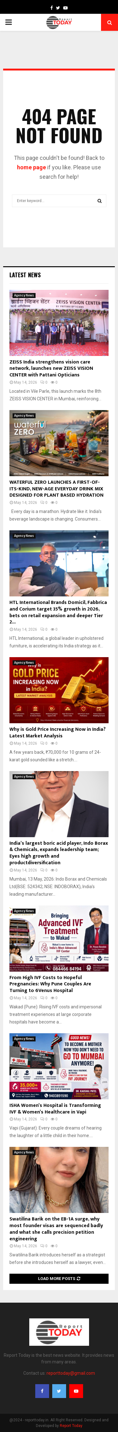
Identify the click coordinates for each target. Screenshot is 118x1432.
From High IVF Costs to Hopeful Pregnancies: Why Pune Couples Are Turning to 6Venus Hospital (50, 984)
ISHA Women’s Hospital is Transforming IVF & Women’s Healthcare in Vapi (55, 1108)
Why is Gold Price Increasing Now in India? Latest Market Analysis (57, 732)
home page (31, 167)
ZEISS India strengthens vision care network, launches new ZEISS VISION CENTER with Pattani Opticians (51, 369)
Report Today (71, 1426)
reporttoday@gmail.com (71, 1373)
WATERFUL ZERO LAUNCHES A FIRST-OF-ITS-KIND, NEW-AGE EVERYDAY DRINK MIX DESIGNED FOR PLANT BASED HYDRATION (56, 489)
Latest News (25, 275)
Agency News (24, 295)
